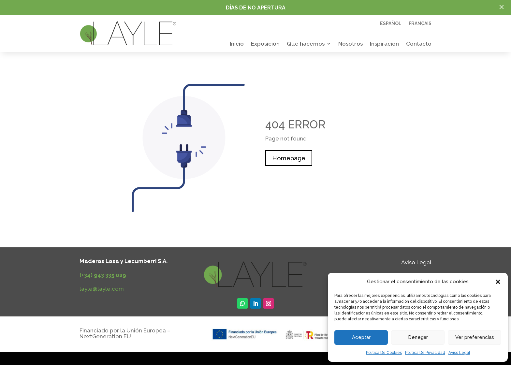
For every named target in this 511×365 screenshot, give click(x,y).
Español (391, 23)
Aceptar (361, 337)
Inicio (237, 44)
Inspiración (384, 44)
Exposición (265, 44)
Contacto (418, 44)
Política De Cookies (384, 352)
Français (420, 23)
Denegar (418, 337)
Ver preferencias (474, 337)
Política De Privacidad (425, 352)
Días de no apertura (255, 8)
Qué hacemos (306, 44)
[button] (498, 282)
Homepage (288, 158)
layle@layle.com (102, 288)
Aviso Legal (459, 352)
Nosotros (350, 44)
